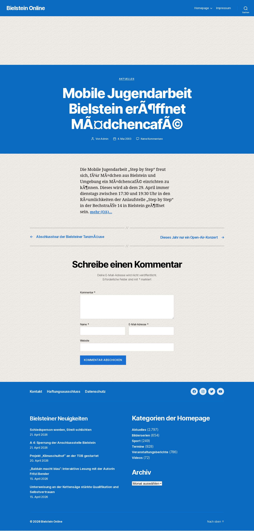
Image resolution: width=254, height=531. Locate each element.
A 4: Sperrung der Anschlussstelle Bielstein (65, 443)
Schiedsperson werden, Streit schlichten (63, 430)
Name (84, 324)
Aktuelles (127, 79)
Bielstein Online (32, 8)
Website (84, 340)
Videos (138, 458)
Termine (138, 447)
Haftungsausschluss (67, 391)
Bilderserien (142, 436)
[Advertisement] (127, 40)
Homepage (201, 8)
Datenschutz (102, 391)
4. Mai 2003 (124, 139)
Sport (136, 441)
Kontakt (37, 391)
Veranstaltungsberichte (151, 452)
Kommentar (87, 292)
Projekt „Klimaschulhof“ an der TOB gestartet (66, 456)
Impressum (223, 8)
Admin (104, 139)
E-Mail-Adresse (139, 324)
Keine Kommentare (152, 139)
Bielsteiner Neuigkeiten (64, 418)
